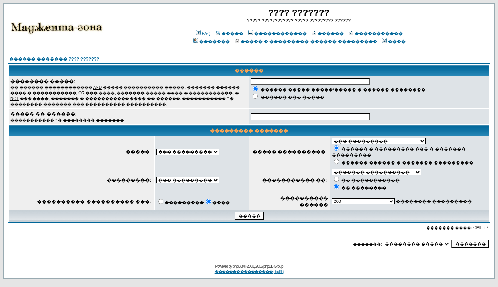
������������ (277, 33)
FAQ (203, 33)
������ (328, 33)
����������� (376, 33)
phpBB (238, 266)
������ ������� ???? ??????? (54, 59)
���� (394, 41)
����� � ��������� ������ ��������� (306, 41)
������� (211, 41)
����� (229, 33)
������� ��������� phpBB (249, 271)
